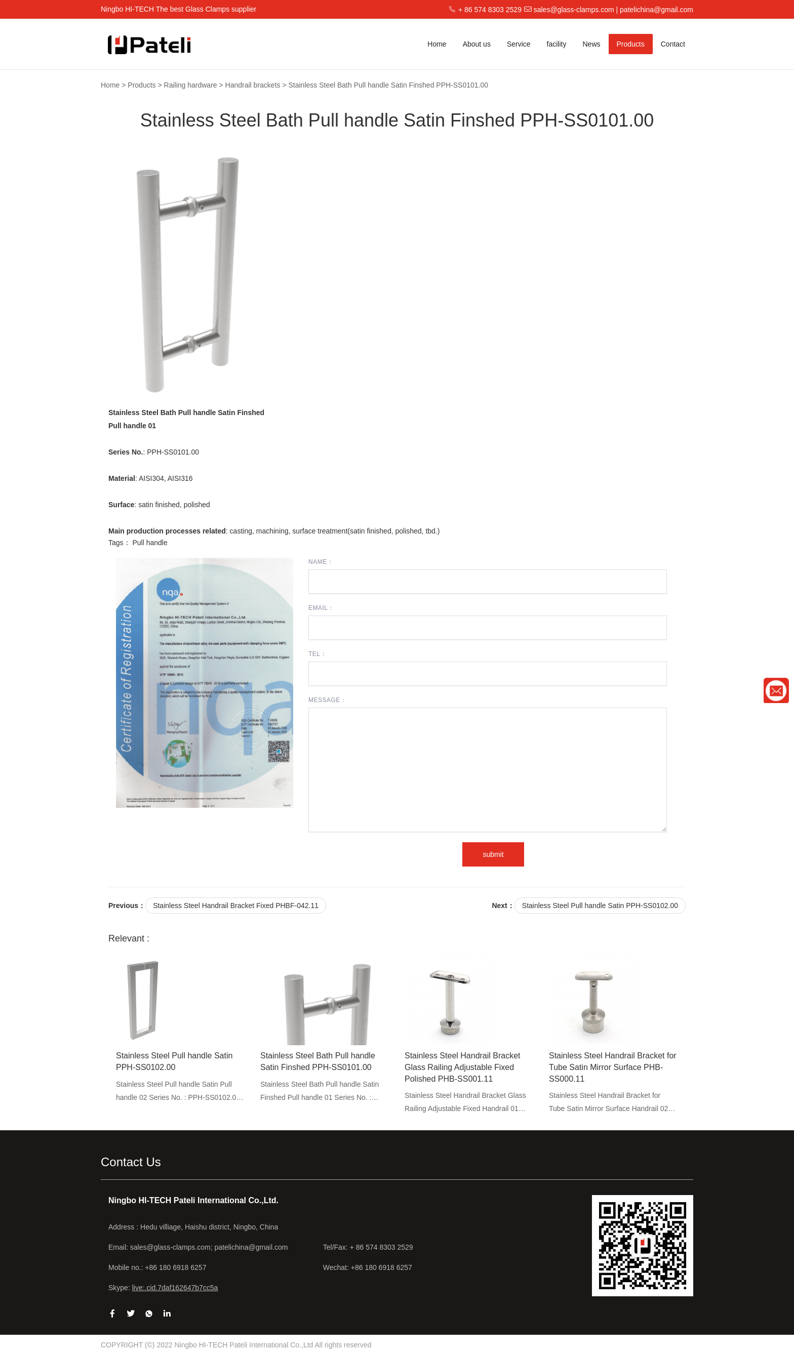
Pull (138, 543)
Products (631, 44)
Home (436, 44)
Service (519, 44)
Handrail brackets (253, 85)
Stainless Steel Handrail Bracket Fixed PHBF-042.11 (236, 905)
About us (477, 44)
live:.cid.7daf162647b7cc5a (175, 1288)
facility (557, 44)
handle (157, 543)
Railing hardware (190, 85)
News (591, 44)
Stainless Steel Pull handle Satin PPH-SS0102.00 (600, 905)
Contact (673, 44)
